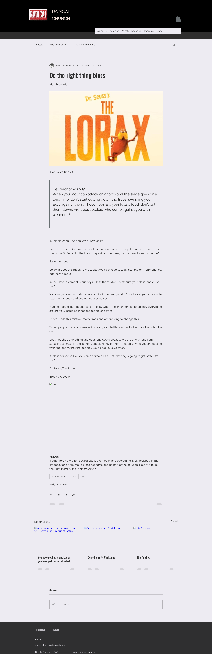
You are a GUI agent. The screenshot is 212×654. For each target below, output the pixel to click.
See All (174, 521)
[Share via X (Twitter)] (58, 494)
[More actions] (161, 65)
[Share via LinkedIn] (65, 494)
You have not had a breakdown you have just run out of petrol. (54, 559)
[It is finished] (155, 539)
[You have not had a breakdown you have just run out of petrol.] (56, 539)
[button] (149, 31)
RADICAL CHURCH (47, 629)
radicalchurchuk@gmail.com (50, 645)
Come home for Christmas (101, 557)
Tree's (74, 476)
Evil (83, 476)
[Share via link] (73, 494)
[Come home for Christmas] (106, 539)
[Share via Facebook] (50, 494)
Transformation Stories (83, 44)
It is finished (143, 557)
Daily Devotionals (57, 44)
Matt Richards (58, 476)
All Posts (38, 44)
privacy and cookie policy (82, 652)
